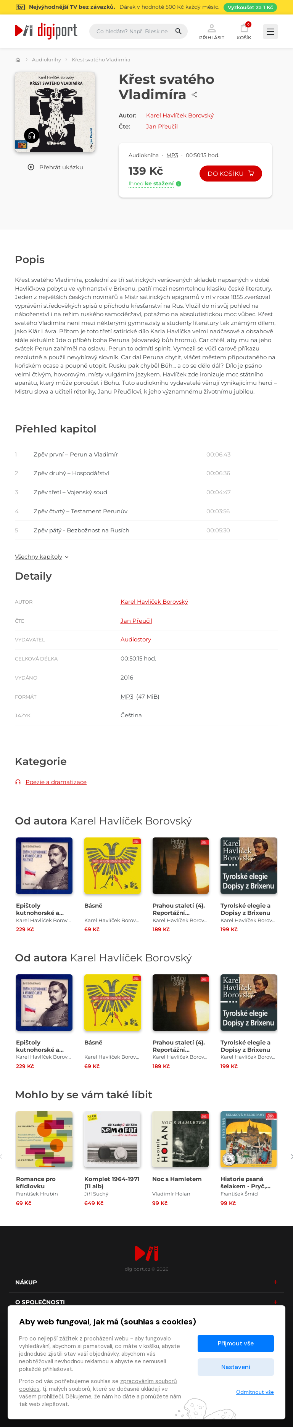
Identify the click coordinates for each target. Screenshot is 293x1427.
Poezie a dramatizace (56, 782)
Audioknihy (46, 59)
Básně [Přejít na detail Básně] (93, 905)
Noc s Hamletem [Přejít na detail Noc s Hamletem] (177, 1179)
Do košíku (231, 173)
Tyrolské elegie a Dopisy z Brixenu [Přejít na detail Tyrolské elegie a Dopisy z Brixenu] (245, 909)
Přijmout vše (236, 1343)
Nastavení (235, 1367)
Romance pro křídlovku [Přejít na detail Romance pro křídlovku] (36, 1182)
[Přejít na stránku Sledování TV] (146, 7)
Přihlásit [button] (211, 31)
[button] (55, 167)
